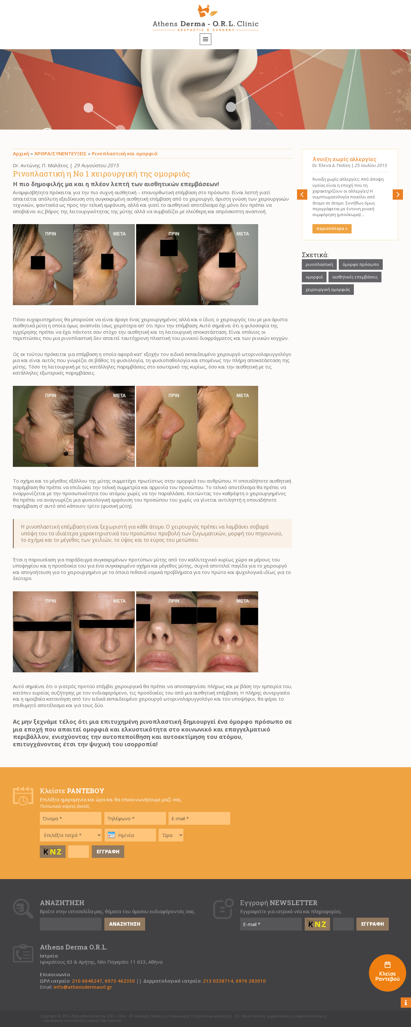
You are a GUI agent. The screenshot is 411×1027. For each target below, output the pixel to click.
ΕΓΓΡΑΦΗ (108, 851)
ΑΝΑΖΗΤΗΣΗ (124, 924)
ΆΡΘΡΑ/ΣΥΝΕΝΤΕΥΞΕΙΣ (60, 153)
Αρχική (21, 153)
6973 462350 (120, 981)
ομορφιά (314, 277)
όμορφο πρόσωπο (361, 264)
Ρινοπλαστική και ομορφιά (124, 153)
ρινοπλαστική (319, 264)
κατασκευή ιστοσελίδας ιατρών (72, 1020)
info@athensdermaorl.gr (83, 987)
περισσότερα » (332, 228)
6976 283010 (251, 981)
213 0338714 (218, 981)
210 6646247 (87, 981)
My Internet (111, 1020)
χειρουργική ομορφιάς (328, 289)
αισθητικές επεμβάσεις (355, 277)
